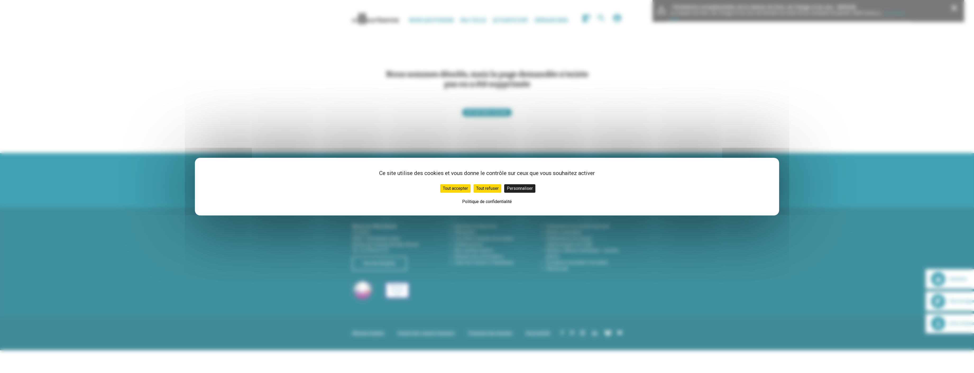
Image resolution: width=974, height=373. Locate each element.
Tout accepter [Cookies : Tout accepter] (455, 188)
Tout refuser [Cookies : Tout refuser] (487, 188)
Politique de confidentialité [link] (487, 201)
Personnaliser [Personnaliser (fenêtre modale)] (520, 188)
